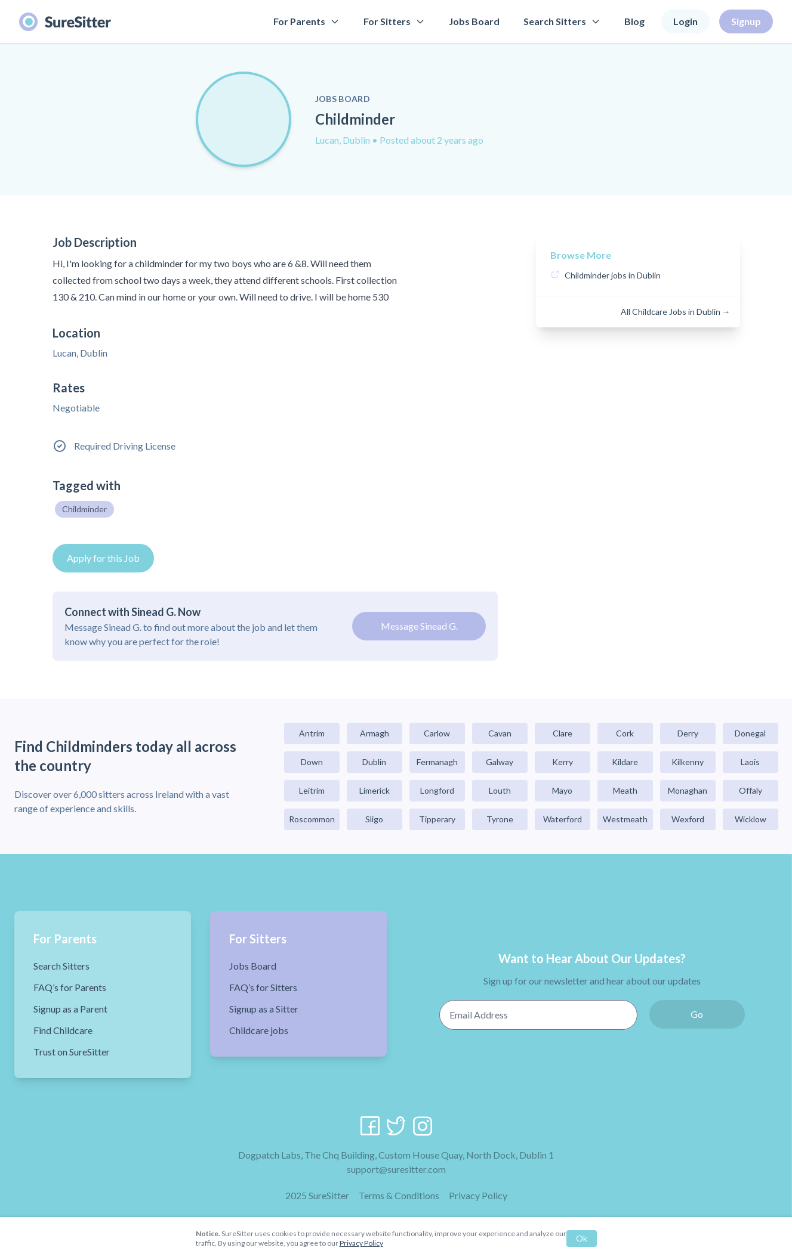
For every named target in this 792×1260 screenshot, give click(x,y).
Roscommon (312, 819)
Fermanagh (437, 762)
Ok (581, 1238)
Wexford (687, 819)
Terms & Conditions (399, 1195)
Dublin (374, 762)
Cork (625, 733)
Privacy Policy (478, 1195)
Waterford (562, 819)
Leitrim (312, 790)
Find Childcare (63, 1030)
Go (697, 1014)
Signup (746, 21)
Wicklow (750, 819)
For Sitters (394, 21)
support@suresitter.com (396, 1169)
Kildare (625, 762)
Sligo (374, 819)
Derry (687, 733)
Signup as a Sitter (263, 1008)
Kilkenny (687, 762)
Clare (562, 733)
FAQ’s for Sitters (263, 987)
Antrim (312, 733)
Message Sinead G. (419, 625)
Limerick (374, 790)
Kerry (562, 762)
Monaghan (687, 790)
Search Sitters (561, 21)
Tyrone (499, 819)
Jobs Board (474, 21)
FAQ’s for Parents (69, 987)
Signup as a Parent (70, 1008)
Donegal (750, 733)
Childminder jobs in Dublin (613, 275)
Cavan (499, 733)
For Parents (306, 21)
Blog (634, 21)
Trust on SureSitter (71, 1051)
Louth (500, 790)
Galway (499, 762)
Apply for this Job (103, 558)
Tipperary (437, 819)
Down (312, 762)
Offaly (750, 790)
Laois (750, 762)
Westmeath (625, 819)
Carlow (437, 733)
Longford (437, 790)
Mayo (562, 790)
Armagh (374, 733)
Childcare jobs (258, 1030)
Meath (625, 790)
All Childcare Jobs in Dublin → (676, 312)
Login (685, 21)
